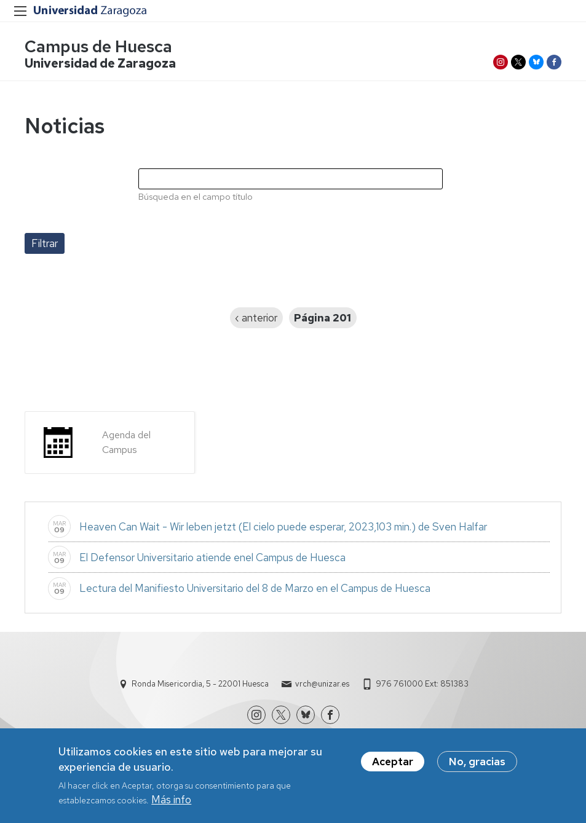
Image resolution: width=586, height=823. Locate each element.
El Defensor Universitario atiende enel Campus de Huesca (212, 557)
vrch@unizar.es (322, 684)
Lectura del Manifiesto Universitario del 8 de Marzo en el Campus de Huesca (254, 588)
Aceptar (392, 765)
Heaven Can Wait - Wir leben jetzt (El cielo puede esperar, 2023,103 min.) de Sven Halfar (283, 527)
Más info (171, 804)
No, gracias (477, 765)
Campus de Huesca (98, 46)
